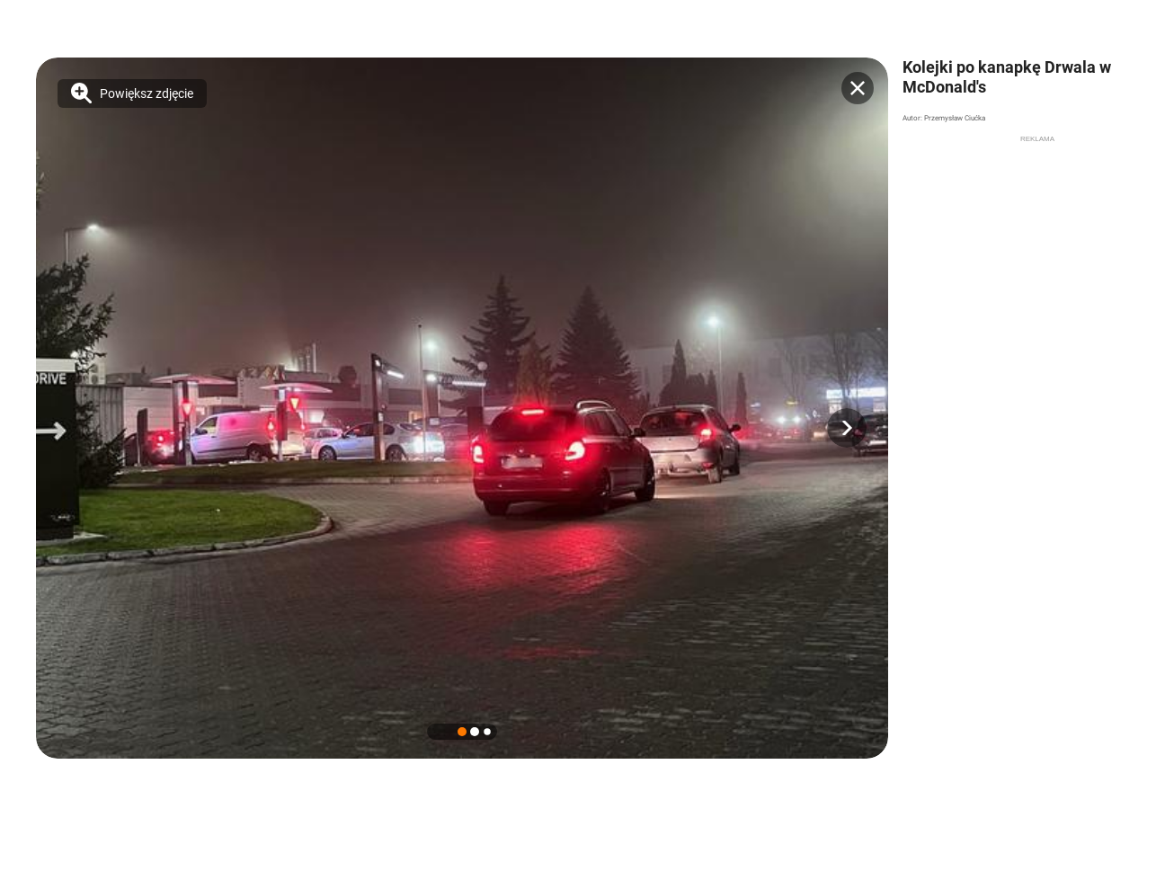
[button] (847, 428)
